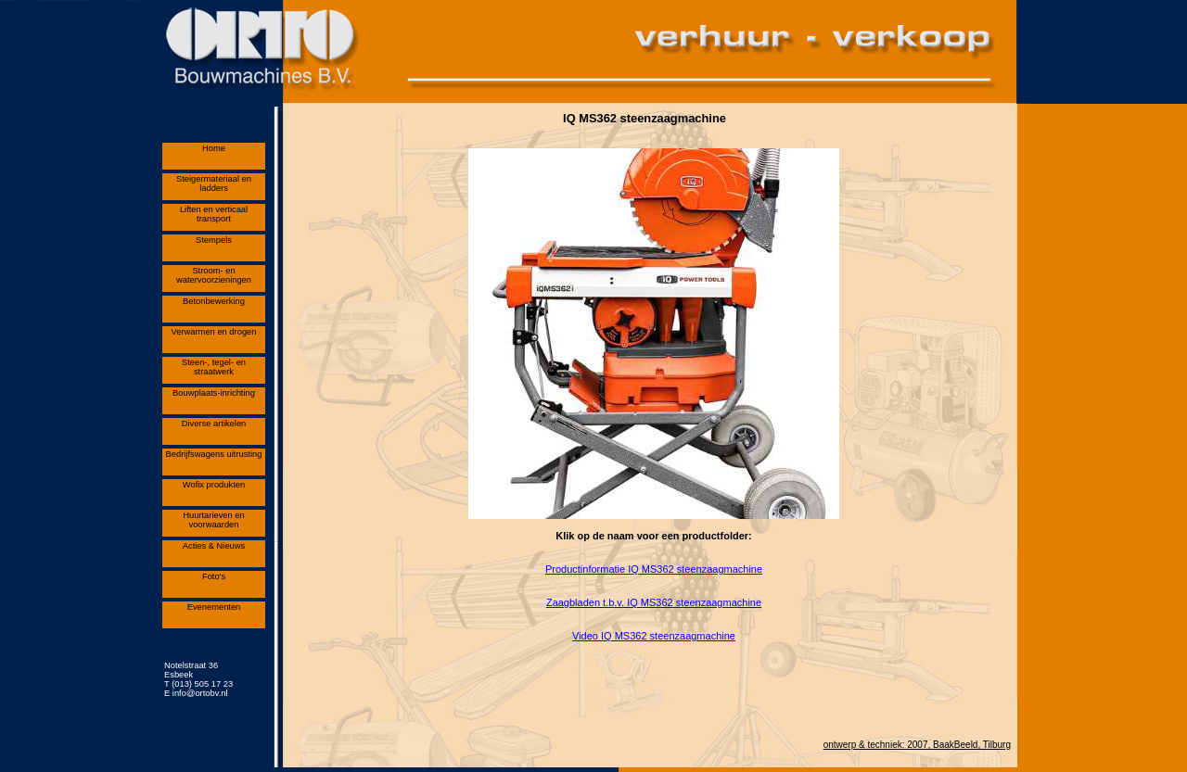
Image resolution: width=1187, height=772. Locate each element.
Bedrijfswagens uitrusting (214, 454)
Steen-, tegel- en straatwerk (214, 367)
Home (213, 148)
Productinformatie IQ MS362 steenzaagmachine (653, 569)
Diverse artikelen (214, 423)
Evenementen (214, 607)
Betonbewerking (214, 301)
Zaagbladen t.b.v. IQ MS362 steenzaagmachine (653, 602)
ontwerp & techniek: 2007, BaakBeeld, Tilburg (917, 745)
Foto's (213, 576)
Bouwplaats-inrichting (213, 393)
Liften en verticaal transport (214, 214)
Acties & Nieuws (214, 546)
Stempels (214, 240)
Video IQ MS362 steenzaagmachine (653, 635)
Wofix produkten (214, 484)
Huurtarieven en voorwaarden (213, 520)
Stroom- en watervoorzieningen (213, 275)
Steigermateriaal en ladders (213, 183)
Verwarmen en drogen (214, 331)
